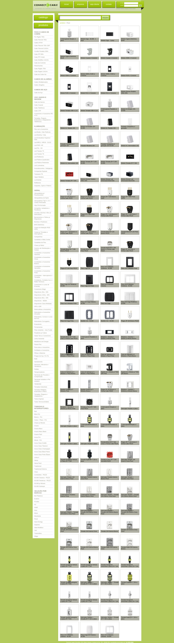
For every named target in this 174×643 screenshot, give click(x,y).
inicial (66, 4)
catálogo (43, 17)
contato (109, 4)
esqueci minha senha (130, 8)
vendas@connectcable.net (118, 642)
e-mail (122, 3)
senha (122, 5)
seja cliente (94, 4)
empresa (80, 4)
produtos (43, 25)
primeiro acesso (120, 8)
